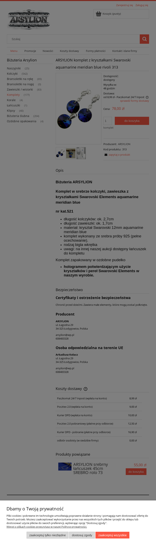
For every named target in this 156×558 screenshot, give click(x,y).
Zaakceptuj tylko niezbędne (47, 535)
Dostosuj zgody (82, 535)
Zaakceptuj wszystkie (112, 535)
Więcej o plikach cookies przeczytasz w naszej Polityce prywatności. (46, 527)
